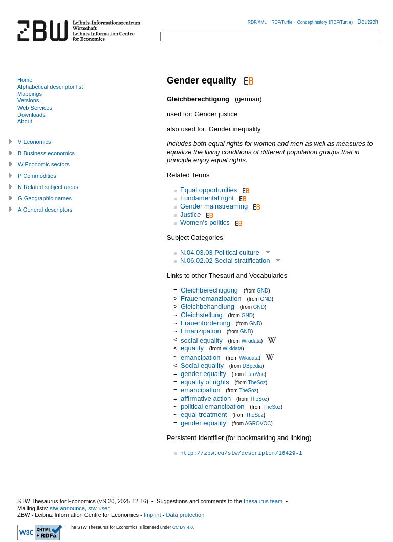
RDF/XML (257, 22)
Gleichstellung (202, 315)
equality (192, 348)
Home (24, 80)
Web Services (34, 108)
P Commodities (37, 176)
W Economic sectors (44, 164)
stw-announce (67, 508)
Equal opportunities (208, 190)
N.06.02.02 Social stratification (225, 260)
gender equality (203, 374)
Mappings (29, 94)
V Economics (34, 142)
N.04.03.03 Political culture (219, 252)
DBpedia (252, 366)
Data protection (185, 515)
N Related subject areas (48, 187)
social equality (202, 340)
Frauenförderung (205, 323)
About (24, 121)
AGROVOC (258, 423)
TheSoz (257, 382)
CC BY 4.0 (182, 527)
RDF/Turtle (281, 22)
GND (262, 291)
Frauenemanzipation (211, 298)
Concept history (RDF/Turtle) (325, 22)
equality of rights (205, 382)
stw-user (99, 508)
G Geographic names (45, 198)
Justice (190, 214)
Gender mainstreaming (214, 206)
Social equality (202, 365)
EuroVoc (255, 374)
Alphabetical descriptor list (50, 87)
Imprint (152, 515)
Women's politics (205, 222)
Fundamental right (207, 198)
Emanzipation (201, 331)
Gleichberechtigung (209, 290)
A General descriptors (45, 209)
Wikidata (251, 340)
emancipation (200, 357)
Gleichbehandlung (207, 306)
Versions (28, 100)
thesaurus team (263, 501)
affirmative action (206, 398)
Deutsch (367, 21)
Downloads (31, 115)
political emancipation (212, 406)
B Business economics (46, 153)
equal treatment (204, 415)
